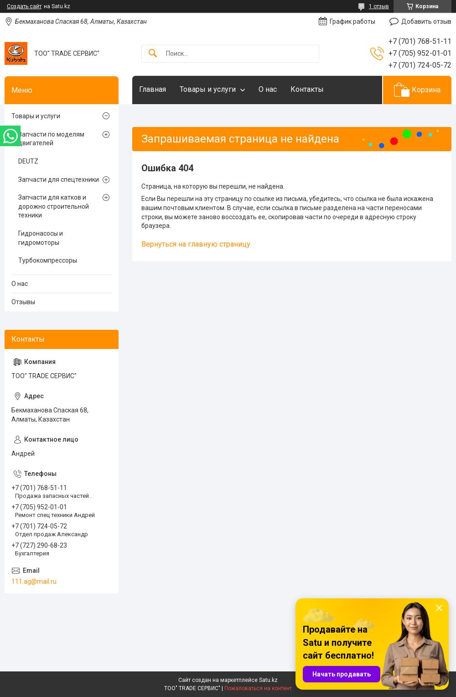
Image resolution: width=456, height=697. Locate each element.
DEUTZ (28, 161)
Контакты (307, 89)
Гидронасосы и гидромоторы (40, 238)
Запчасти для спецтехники (58, 179)
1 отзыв (379, 6)
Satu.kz (268, 680)
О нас (268, 89)
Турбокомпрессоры (47, 260)
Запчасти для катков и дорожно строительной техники (53, 206)
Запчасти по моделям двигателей (51, 139)
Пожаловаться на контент (258, 688)
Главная (152, 89)
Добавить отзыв (426, 21)
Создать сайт (24, 6)
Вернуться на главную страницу (195, 244)
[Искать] (152, 54)
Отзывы (23, 302)
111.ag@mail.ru (34, 581)
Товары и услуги (208, 89)
